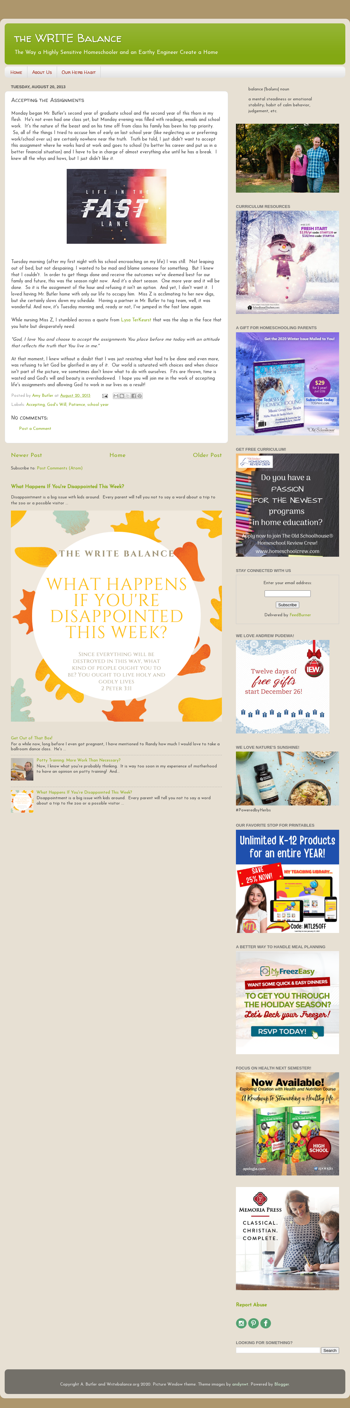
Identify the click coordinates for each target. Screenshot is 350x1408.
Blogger (281, 1384)
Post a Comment (35, 429)
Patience (77, 405)
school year (98, 405)
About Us (42, 72)
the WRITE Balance (68, 38)
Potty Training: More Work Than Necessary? (78, 760)
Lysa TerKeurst (136, 320)
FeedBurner (300, 615)
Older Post (207, 456)
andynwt (240, 1384)
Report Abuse (251, 1305)
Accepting (35, 405)
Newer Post (26, 456)
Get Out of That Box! (31, 738)
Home (16, 72)
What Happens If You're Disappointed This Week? (67, 486)
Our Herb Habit (79, 72)
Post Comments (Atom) (60, 468)
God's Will (56, 405)
